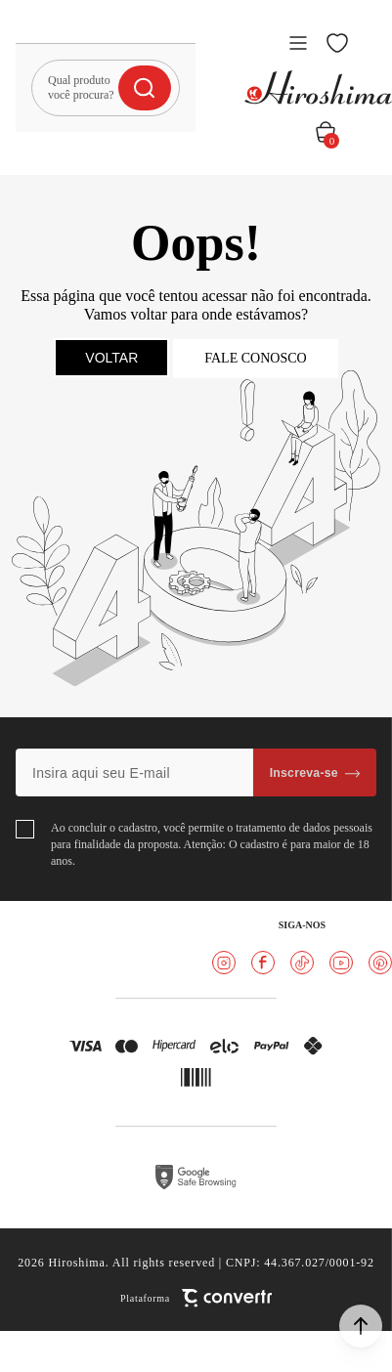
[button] (360, 1326)
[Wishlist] (337, 43)
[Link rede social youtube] (341, 962)
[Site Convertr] (196, 1298)
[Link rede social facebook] (263, 962)
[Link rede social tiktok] (302, 962)
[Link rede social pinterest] (380, 962)
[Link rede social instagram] (224, 962)
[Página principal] (318, 87)
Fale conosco (255, 358)
